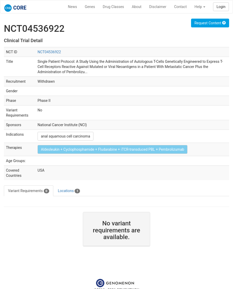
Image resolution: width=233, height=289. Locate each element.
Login (220, 7)
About (136, 7)
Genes (90, 7)
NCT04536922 (49, 52)
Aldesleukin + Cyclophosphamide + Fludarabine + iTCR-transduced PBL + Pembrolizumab (112, 149)
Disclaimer (157, 7)
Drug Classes (113, 7)
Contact (180, 7)
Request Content (210, 23)
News (72, 7)
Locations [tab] (69, 191)
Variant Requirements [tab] (28, 191)
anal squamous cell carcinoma (65, 136)
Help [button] (199, 7)
